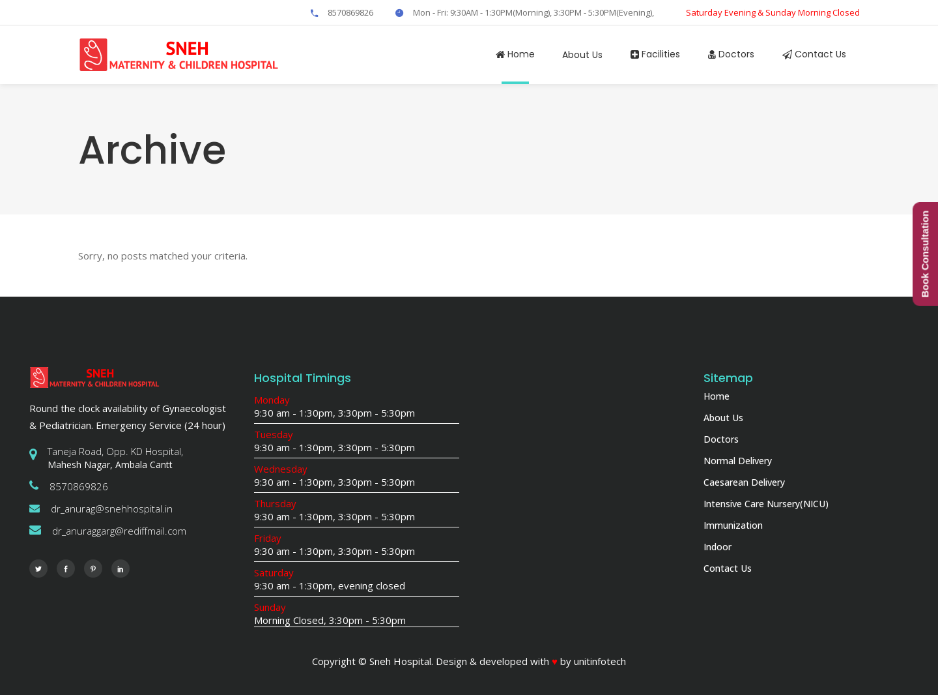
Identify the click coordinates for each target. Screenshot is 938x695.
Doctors (721, 439)
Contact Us (728, 568)
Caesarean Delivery (744, 482)
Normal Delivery (738, 460)
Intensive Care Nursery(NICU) (766, 503)
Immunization (733, 525)
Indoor (718, 546)
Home (717, 396)
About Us (723, 417)
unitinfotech (600, 661)
